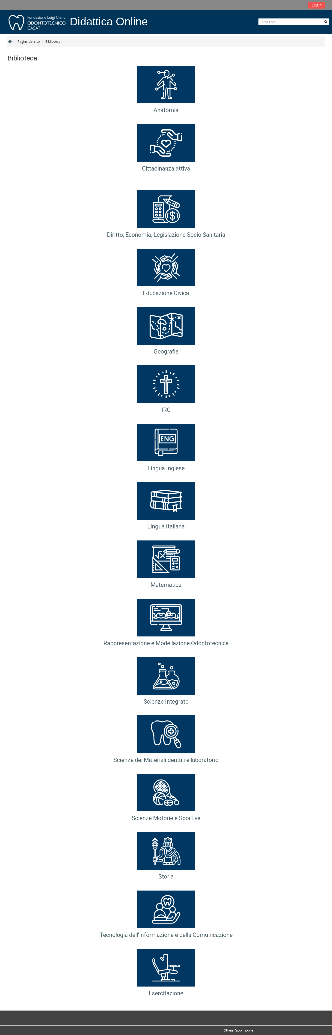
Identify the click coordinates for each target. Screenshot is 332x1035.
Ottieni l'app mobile (238, 1030)
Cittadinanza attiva (166, 168)
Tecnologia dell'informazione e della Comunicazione (166, 935)
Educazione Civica (166, 293)
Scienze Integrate (166, 701)
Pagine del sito (28, 41)
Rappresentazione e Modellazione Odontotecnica (166, 643)
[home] (37, 22)
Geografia (166, 351)
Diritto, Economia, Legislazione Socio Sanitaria (166, 234)
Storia (166, 876)
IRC (166, 410)
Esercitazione (166, 993)
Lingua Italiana (166, 526)
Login (317, 5)
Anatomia (166, 110)
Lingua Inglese (166, 468)
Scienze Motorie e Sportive (166, 818)
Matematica (166, 585)
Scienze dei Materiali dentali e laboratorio (166, 760)
